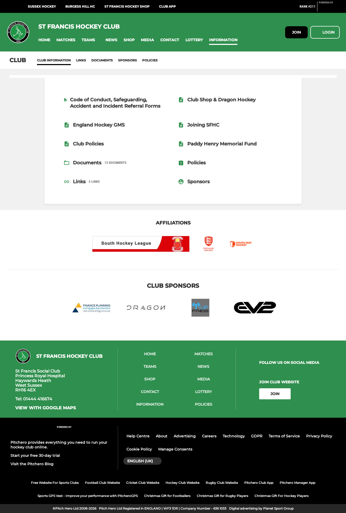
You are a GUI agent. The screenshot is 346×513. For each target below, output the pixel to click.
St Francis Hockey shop (127, 6)
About (161, 436)
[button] (44, 40)
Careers (209, 436)
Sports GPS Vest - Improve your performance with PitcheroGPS (88, 496)
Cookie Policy (139, 449)
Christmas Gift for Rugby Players (222, 496)
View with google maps (45, 408)
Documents (102, 60)
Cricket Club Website (142, 483)
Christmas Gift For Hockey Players (281, 496)
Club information (54, 60)
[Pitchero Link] (329, 9)
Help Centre (138, 436)
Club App (167, 6)
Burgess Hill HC (80, 6)
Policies (150, 60)
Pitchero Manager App (297, 483)
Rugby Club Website (222, 483)
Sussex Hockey (42, 6)
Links (81, 60)
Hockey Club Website (182, 483)
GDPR (256, 436)
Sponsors (127, 60)
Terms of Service (284, 436)
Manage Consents (175, 449)
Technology (234, 436)
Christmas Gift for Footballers (167, 496)
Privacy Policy (319, 436)
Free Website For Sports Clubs (55, 483)
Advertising (185, 436)
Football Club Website (102, 483)
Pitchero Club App (258, 483)
